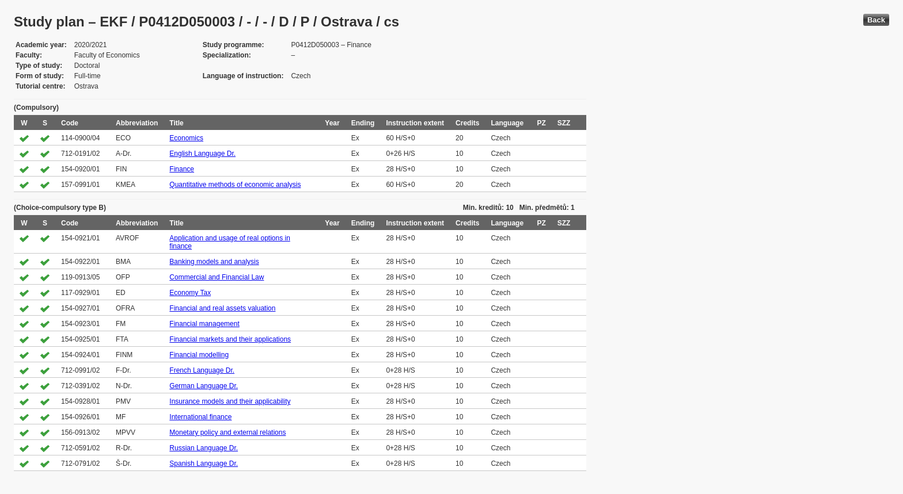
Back (876, 20)
